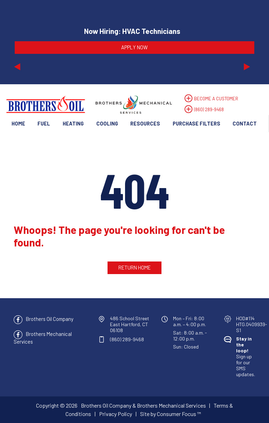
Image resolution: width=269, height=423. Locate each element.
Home (18, 123)
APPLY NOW (134, 47)
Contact (245, 123)
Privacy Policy (115, 413)
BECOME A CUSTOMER (216, 98)
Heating (73, 123)
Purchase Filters (196, 123)
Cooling (107, 123)
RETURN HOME (134, 267)
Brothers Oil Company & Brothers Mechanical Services (143, 405)
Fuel (43, 123)
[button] (32, 41)
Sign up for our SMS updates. (245, 356)
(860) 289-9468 (209, 109)
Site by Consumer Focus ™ (170, 413)
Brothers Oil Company (50, 319)
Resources (145, 123)
